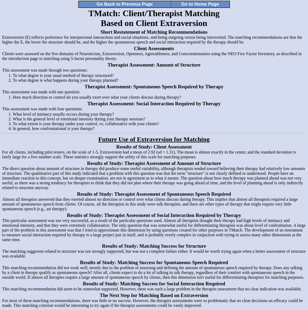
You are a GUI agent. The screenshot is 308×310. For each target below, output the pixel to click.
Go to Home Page (200, 4)
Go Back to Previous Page (125, 4)
